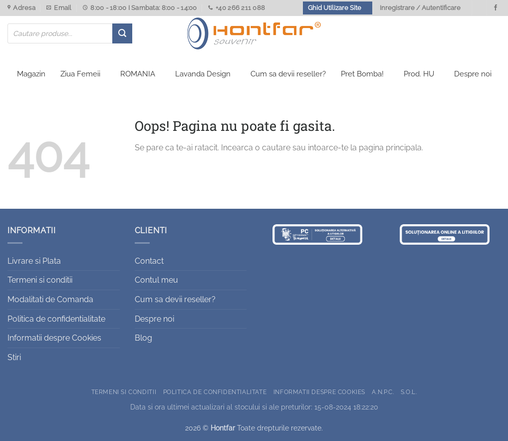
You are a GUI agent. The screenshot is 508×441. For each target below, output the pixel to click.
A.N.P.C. (383, 392)
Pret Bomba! (362, 73)
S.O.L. (409, 392)
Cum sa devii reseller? (288, 73)
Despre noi (473, 73)
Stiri (14, 357)
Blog (143, 338)
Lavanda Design (203, 73)
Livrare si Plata (34, 261)
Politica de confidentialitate (56, 319)
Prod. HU (419, 73)
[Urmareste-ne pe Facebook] (496, 7)
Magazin (31, 73)
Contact (149, 261)
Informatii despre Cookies (54, 338)
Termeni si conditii (39, 280)
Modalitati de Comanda (50, 299)
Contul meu (156, 280)
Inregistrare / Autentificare (420, 7)
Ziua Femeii (80, 73)
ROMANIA (137, 73)
